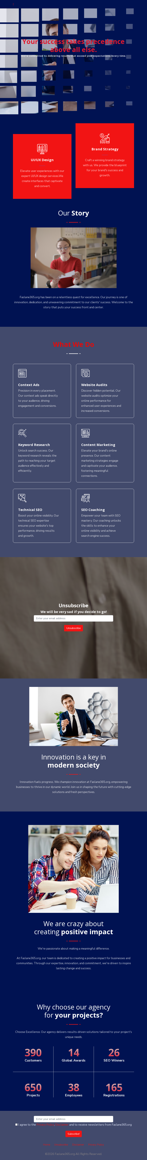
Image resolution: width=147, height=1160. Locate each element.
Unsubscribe (61, 1144)
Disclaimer (62, 1125)
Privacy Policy (45, 1125)
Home (46, 1144)
